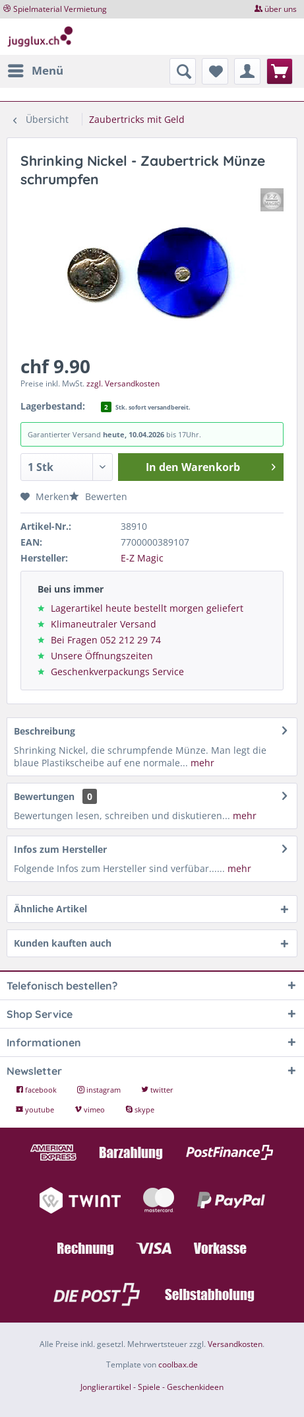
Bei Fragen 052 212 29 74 (106, 640)
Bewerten (98, 496)
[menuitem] (35, 70)
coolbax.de (178, 1364)
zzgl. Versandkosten (123, 383)
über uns (280, 9)
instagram (100, 1090)
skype (139, 1109)
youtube (36, 1109)
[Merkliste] (215, 71)
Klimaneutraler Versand (103, 624)
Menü (35, 69)
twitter (157, 1090)
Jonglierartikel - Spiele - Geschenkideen (152, 1387)
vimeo (91, 1109)
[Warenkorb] (279, 71)
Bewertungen (44, 796)
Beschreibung (44, 731)
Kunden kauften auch (62, 943)
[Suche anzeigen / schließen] (182, 71)
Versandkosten (235, 1344)
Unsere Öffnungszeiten (102, 655)
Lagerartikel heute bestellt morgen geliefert (147, 608)
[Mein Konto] (247, 71)
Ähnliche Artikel (50, 908)
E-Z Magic (142, 558)
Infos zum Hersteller (60, 849)
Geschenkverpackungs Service (117, 671)
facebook (37, 1090)
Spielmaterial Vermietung (60, 9)
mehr (201, 762)
